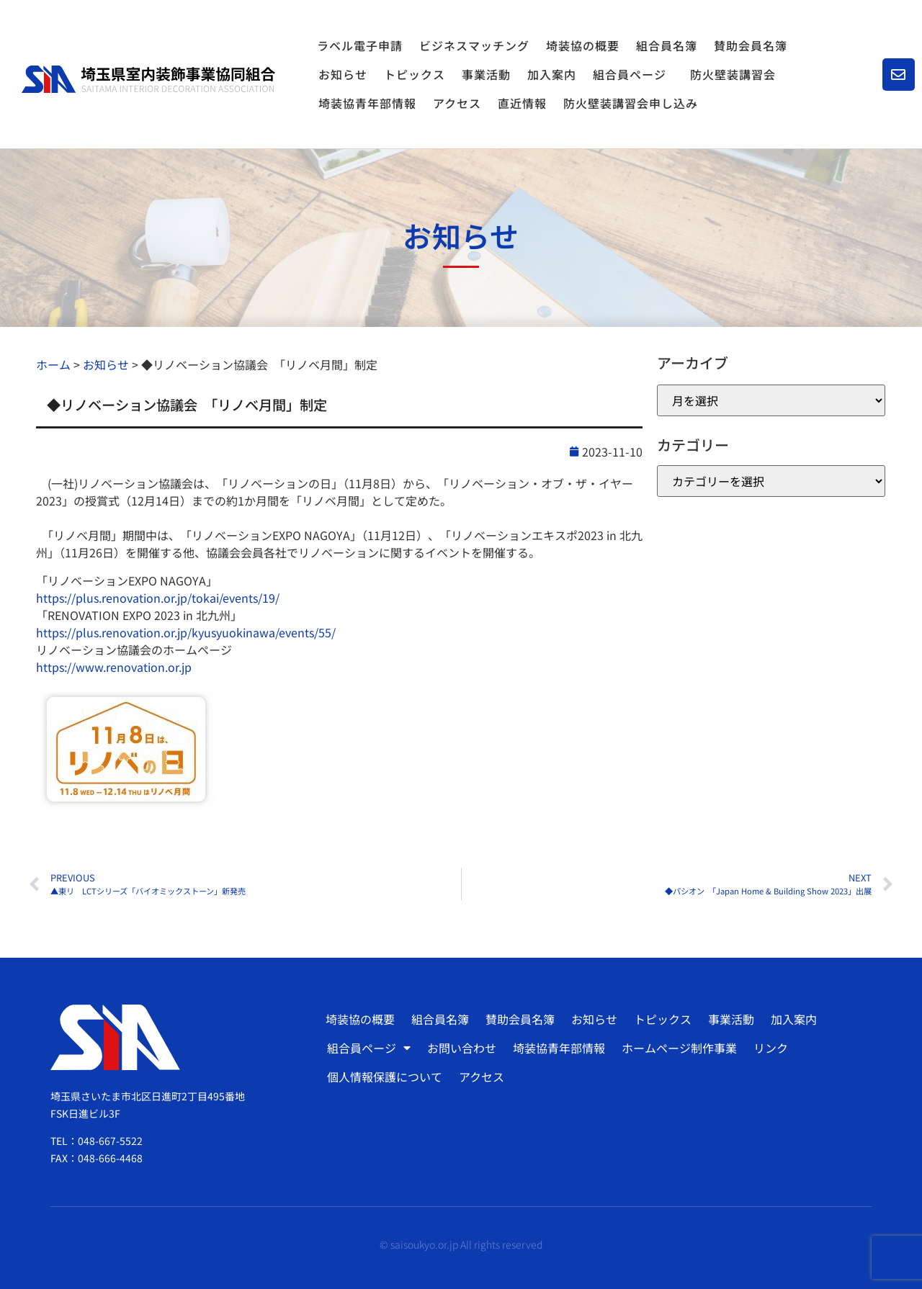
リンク (770, 1047)
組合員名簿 (666, 45)
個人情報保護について (384, 1076)
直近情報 (522, 103)
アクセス (457, 103)
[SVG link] (148, 79)
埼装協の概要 (582, 45)
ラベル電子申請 (360, 45)
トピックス (414, 74)
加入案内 (551, 74)
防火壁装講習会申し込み (630, 103)
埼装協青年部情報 (367, 103)
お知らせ (342, 74)
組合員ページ (633, 74)
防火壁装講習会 (733, 74)
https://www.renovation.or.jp (114, 666)
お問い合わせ (461, 1047)
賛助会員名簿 (750, 45)
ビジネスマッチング (474, 45)
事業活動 (486, 74)
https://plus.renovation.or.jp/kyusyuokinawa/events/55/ (186, 632)
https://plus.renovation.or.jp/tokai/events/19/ (157, 597)
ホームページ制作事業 (679, 1047)
